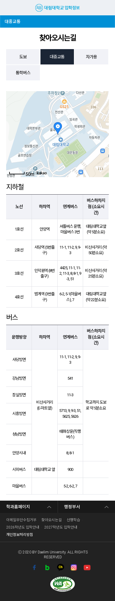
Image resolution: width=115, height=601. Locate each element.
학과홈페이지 (18, 506)
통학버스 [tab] (23, 72)
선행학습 (73, 520)
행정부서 (72, 506)
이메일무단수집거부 (21, 520)
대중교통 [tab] (57, 56)
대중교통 (14, 19)
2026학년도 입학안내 (22, 527)
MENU (7, 7)
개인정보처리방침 (19, 535)
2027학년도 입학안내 (60, 527)
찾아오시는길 (51, 520)
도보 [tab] (23, 56)
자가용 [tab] (91, 56)
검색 (105, 7)
